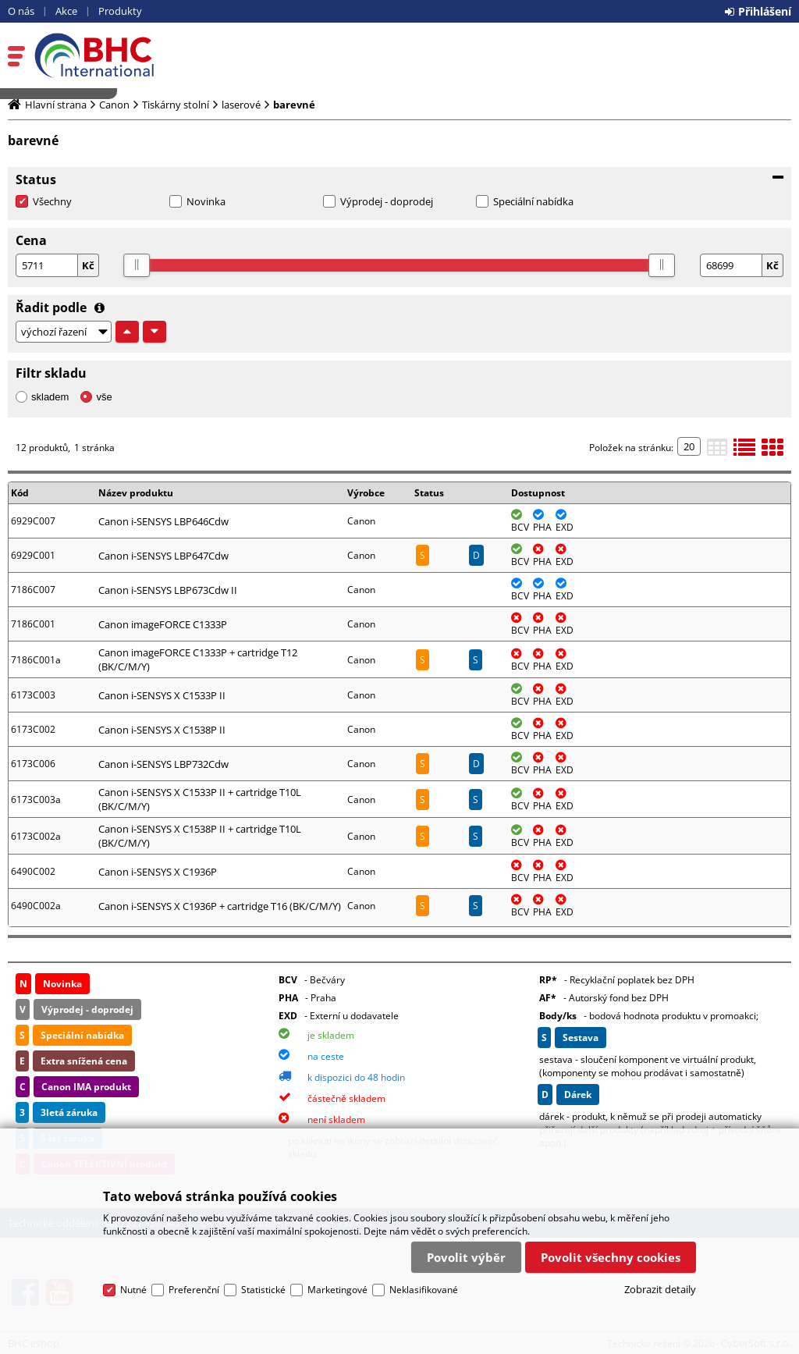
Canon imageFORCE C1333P (162, 624)
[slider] (137, 265)
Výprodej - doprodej (386, 201)
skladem (50, 397)
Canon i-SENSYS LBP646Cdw (163, 521)
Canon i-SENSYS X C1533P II (161, 695)
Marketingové (337, 1289)
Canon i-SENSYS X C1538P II (161, 730)
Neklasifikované (423, 1289)
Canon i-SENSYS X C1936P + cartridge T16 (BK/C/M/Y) (219, 906)
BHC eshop (122, 55)
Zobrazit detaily (660, 1289)
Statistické (263, 1289)
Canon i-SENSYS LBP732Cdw (163, 764)
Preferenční (194, 1289)
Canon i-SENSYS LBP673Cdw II (167, 590)
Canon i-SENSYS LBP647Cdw (163, 556)
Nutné (133, 1289)
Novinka (205, 201)
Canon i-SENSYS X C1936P (157, 872)
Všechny (52, 201)
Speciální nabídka (533, 201)
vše (104, 397)
